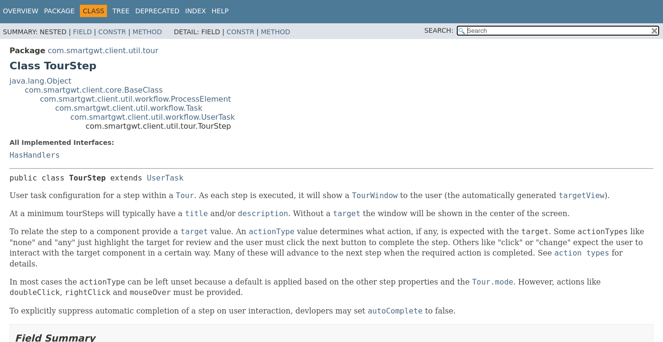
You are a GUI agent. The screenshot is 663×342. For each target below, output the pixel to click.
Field (82, 32)
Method (147, 32)
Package (59, 11)
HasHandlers (35, 155)
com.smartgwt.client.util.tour (103, 50)
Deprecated (157, 11)
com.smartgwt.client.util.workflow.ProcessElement (135, 99)
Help (220, 11)
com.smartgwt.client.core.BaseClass (94, 90)
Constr (112, 32)
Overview (20, 11)
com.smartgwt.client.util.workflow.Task (128, 108)
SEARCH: (438, 30)
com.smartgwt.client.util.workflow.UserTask (152, 117)
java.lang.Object (40, 81)
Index (195, 11)
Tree (120, 11)
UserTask (165, 177)
